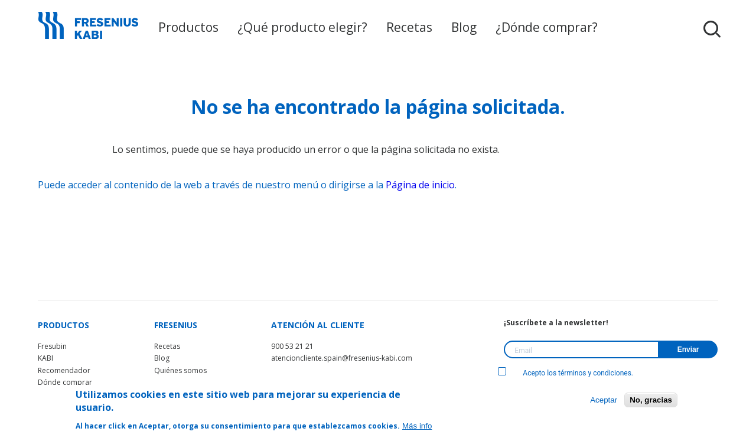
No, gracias (651, 399)
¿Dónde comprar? (530, 28)
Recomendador (64, 370)
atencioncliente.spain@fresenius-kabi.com (341, 358)
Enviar (688, 349)
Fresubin (52, 346)
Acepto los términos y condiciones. (565, 373)
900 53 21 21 (292, 346)
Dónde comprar (65, 382)
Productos (207, 28)
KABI (45, 358)
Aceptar (603, 399)
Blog (454, 28)
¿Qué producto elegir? (309, 28)
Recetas (404, 28)
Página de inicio (420, 184)
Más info (417, 425)
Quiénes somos (180, 370)
